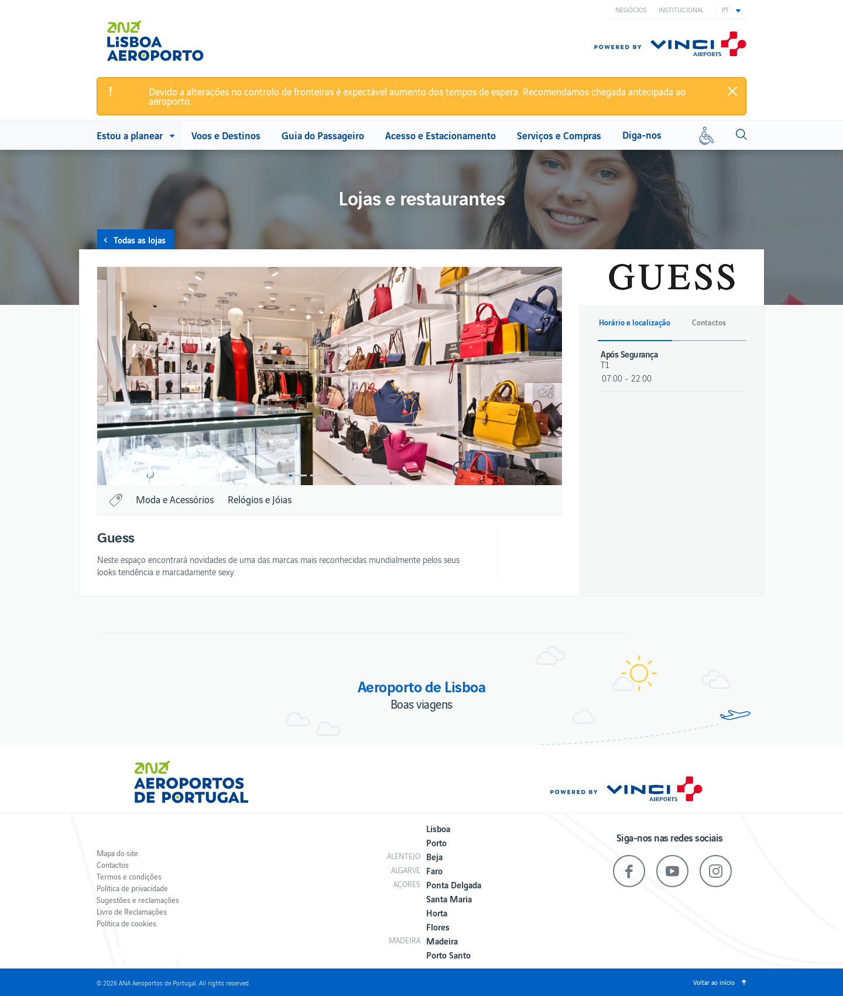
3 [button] (340, 475)
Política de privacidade (132, 888)
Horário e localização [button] (634, 322)
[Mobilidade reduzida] (706, 135)
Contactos (113, 864)
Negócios (631, 9)
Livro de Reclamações (132, 911)
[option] (329, 376)
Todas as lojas (140, 239)
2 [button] (319, 475)
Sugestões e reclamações (138, 899)
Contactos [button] (709, 322)
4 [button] (361, 475)
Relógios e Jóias (260, 499)
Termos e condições (129, 876)
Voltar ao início (714, 982)
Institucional (681, 9)
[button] (731, 9)
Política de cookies (126, 923)
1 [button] (298, 475)
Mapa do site (117, 852)
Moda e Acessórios (175, 499)
